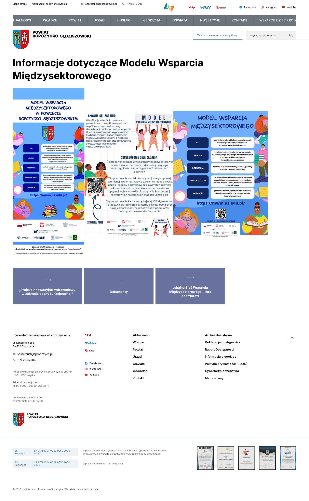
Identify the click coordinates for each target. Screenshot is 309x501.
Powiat (75, 20)
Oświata (179, 20)
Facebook (250, 7)
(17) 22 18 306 (134, 3)
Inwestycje (209, 20)
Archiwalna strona (218, 335)
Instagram (271, 7)
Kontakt (239, 20)
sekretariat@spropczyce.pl (101, 3)
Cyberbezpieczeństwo (222, 371)
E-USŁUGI (124, 20)
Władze (50, 20)
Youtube (291, 7)
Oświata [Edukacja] (139, 364)
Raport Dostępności (219, 349)
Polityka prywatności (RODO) (226, 364)
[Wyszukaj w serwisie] (291, 35)
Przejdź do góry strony (292, 338)
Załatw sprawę (217, 35)
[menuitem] (19, 20)
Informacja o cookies (220, 356)
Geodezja (151, 20)
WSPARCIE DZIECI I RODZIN (280, 20)
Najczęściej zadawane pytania (49, 3)
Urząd (99, 20)
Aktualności (19, 20)
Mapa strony (20, 3)
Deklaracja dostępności (222, 342)
